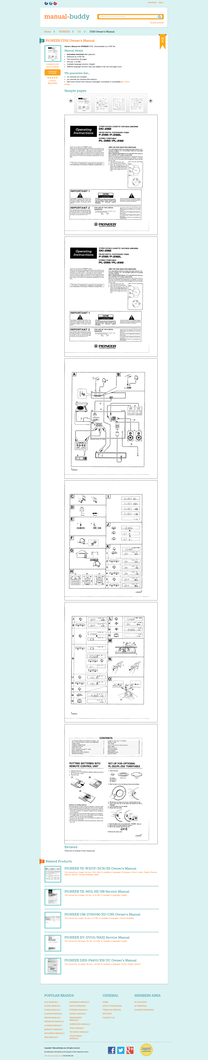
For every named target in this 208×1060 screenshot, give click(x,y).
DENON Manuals (52, 1018)
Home (47, 31)
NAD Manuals (51, 1037)
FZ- (80, 31)
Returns (107, 1014)
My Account (141, 1002)
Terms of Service (112, 1010)
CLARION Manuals (53, 1014)
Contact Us (109, 1018)
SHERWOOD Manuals (80, 1024)
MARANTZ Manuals (53, 1029)
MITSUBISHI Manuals (54, 1033)
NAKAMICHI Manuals (79, 1002)
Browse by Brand (157, 23)
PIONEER (64, 31)
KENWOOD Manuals (54, 1021)
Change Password (144, 1010)
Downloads (152, 2)
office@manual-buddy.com (52, 1056)
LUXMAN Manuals (53, 1025)
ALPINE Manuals (52, 1006)
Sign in (161, 2)
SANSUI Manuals (78, 1014)
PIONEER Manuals (78, 1010)
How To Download (112, 1006)
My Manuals (141, 1006)
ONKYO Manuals (78, 1006)
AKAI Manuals (51, 1002)
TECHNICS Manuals (79, 1032)
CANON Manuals (52, 1010)
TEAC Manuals (77, 1028)
